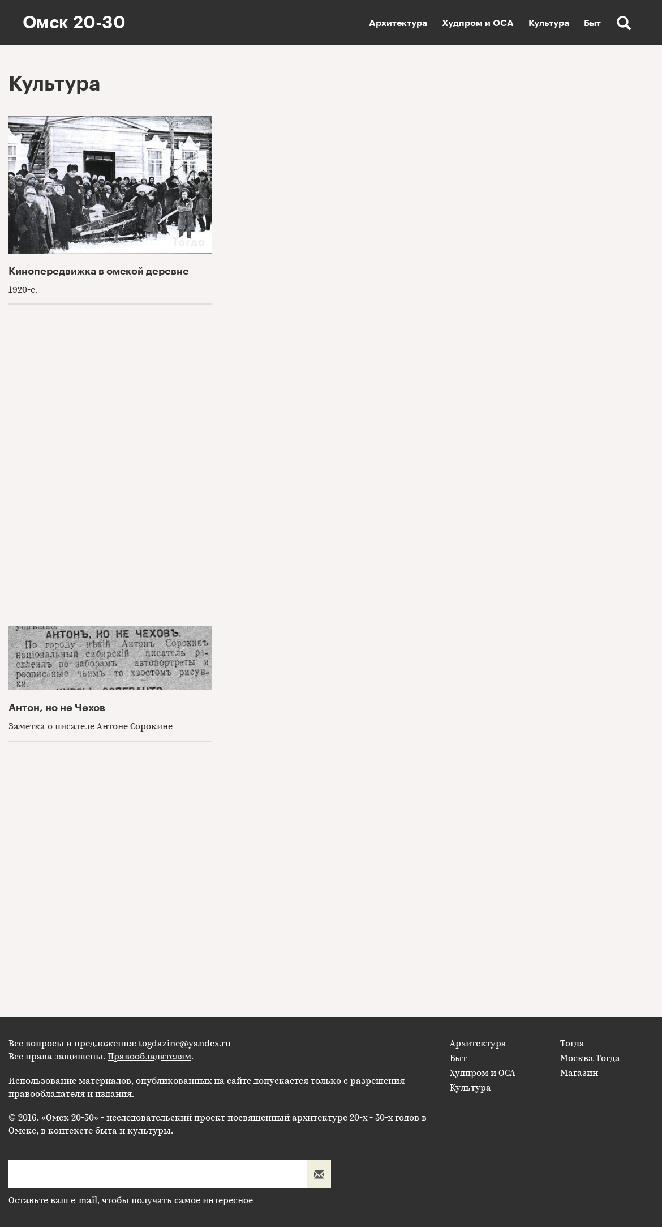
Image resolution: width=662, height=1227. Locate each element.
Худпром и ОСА (478, 23)
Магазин (579, 1073)
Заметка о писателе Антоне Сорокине (90, 726)
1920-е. (22, 289)
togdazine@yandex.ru (185, 1043)
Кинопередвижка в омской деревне (98, 271)
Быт (592, 23)
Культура (548, 23)
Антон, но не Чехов (56, 708)
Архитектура (398, 23)
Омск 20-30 (74, 22)
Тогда (572, 1043)
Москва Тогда (590, 1058)
